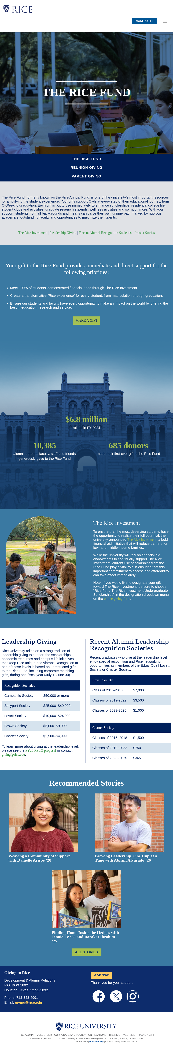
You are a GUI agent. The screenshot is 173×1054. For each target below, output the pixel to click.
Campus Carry (112, 1041)
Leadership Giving (63, 233)
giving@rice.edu (13, 754)
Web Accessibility (128, 1041)
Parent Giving (86, 176)
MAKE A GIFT (145, 21)
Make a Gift (146, 1034)
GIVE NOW (101, 975)
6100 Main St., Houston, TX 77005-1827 (49, 1038)
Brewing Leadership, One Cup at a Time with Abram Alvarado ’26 (126, 858)
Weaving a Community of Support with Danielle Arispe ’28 (39, 858)
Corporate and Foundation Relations (80, 1034)
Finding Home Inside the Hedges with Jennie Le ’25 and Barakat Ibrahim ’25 (85, 937)
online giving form (117, 598)
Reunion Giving (86, 167)
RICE (22, 10)
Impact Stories (144, 233)
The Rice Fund (86, 159)
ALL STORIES (86, 952)
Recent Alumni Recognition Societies (105, 233)
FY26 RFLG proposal (40, 750)
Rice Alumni (26, 1034)
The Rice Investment (32, 233)
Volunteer (44, 1034)
